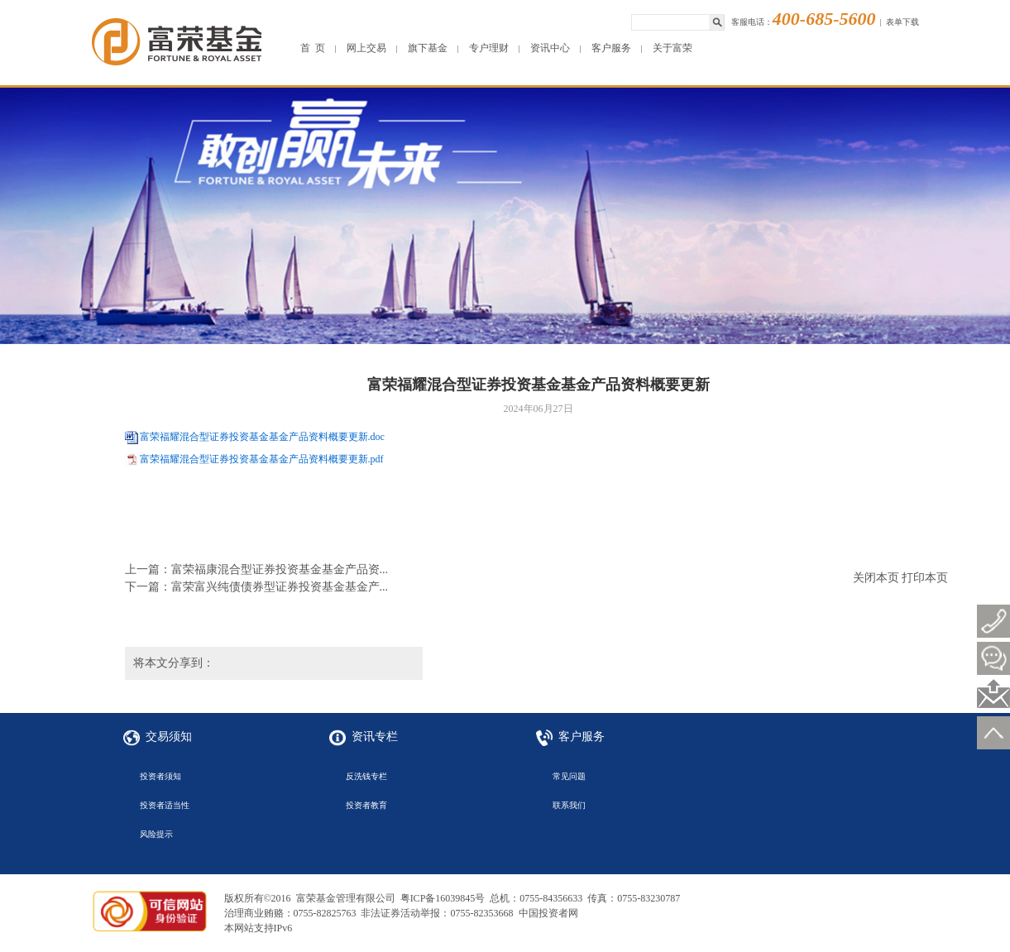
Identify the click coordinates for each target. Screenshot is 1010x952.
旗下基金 (428, 48)
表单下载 (902, 21)
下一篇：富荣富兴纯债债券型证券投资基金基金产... (257, 587)
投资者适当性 (164, 805)
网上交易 (366, 48)
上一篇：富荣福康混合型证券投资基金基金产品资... (257, 569)
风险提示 (156, 834)
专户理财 (489, 48)
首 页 (312, 48)
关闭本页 (876, 578)
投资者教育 (366, 805)
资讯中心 (550, 48)
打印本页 (925, 578)
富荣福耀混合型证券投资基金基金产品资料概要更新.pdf (262, 459)
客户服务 (611, 48)
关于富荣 (672, 48)
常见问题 (569, 776)
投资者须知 (160, 776)
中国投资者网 (548, 913)
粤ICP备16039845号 (443, 898)
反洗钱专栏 (366, 776)
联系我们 (569, 805)
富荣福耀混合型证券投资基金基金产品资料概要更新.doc (262, 437)
